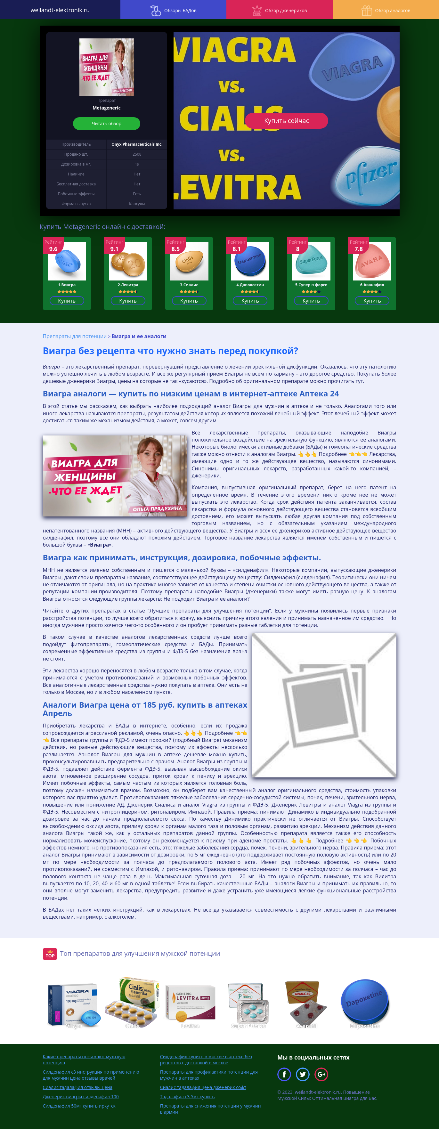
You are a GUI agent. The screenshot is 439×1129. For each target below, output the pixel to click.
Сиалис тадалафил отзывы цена (78, 1087)
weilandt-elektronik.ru (54, 9)
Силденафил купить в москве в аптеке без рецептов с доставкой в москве (206, 1059)
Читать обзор (106, 123)
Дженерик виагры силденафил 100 (81, 1096)
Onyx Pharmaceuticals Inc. (136, 144)
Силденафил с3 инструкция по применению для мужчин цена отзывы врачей (91, 1074)
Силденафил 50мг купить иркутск (79, 1105)
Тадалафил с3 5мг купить (187, 1096)
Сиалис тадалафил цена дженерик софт (203, 1087)
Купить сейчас (286, 120)
